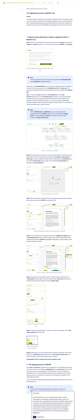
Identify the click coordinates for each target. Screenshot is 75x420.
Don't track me (40, 417)
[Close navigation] (22, 9)
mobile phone (65, 371)
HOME (44, 2)
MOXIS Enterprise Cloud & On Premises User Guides (20, 2)
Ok (34, 417)
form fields (38, 241)
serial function (33, 369)
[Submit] (58, 3)
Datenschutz (36, 412)
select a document (41, 155)
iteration (38, 198)
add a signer (29, 200)
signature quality (57, 198)
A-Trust (66, 369)
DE (36, 2)
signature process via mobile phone (35, 375)
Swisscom (30, 371)
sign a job (56, 330)
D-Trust (70, 369)
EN (40, 2)
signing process (32, 381)
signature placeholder (48, 235)
